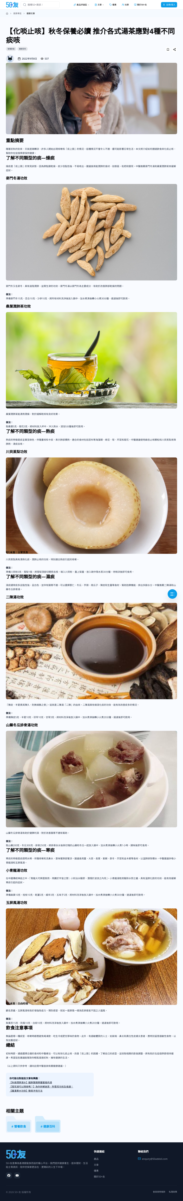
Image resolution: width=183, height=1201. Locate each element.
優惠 (112, 4)
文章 (96, 1164)
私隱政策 (173, 1191)
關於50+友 (140, 4)
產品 (96, 1159)
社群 (125, 4)
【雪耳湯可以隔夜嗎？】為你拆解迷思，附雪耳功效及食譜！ (41, 1086)
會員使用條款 (159, 1191)
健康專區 (17, 13)
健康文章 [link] (31, 13)
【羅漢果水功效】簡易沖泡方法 (26, 1090)
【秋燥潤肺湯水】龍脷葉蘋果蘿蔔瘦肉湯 (30, 1082)
